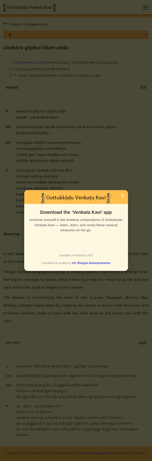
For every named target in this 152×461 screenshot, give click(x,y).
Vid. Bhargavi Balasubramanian (91, 263)
